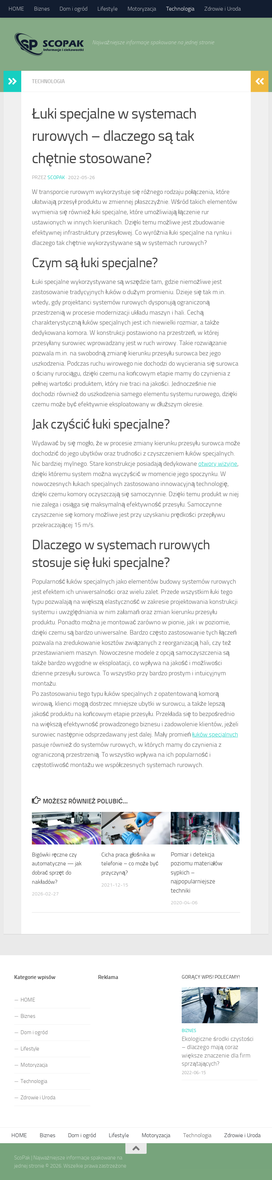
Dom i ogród (73, 8)
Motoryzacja (142, 8)
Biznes (42, 8)
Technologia (180, 8)
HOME (16, 8)
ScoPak (56, 177)
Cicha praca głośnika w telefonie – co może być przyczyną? (132, 863)
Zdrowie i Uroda (222, 8)
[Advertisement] (136, 1027)
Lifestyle (107, 8)
